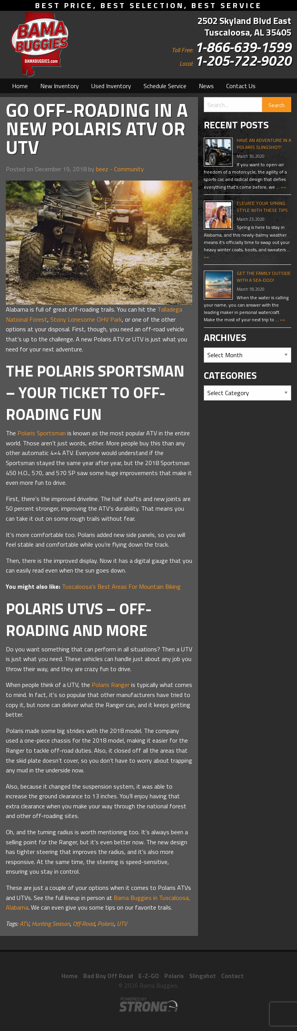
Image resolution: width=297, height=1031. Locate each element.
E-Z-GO (148, 975)
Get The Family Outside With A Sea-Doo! (264, 276)
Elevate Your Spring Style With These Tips (262, 206)
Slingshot (202, 975)
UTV (122, 923)
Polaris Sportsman (41, 433)
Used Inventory (111, 85)
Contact (232, 975)
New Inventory (59, 85)
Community (129, 169)
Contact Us (241, 85)
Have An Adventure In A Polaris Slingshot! (264, 143)
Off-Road (84, 923)
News (206, 85)
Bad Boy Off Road (108, 975)
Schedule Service (164, 85)
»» (283, 187)
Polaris (105, 923)
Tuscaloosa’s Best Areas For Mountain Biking (121, 586)
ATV (24, 923)
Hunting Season (51, 923)
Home (20, 85)
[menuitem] (20, 85)
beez (102, 169)
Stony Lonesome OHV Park (86, 319)
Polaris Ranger (111, 684)
